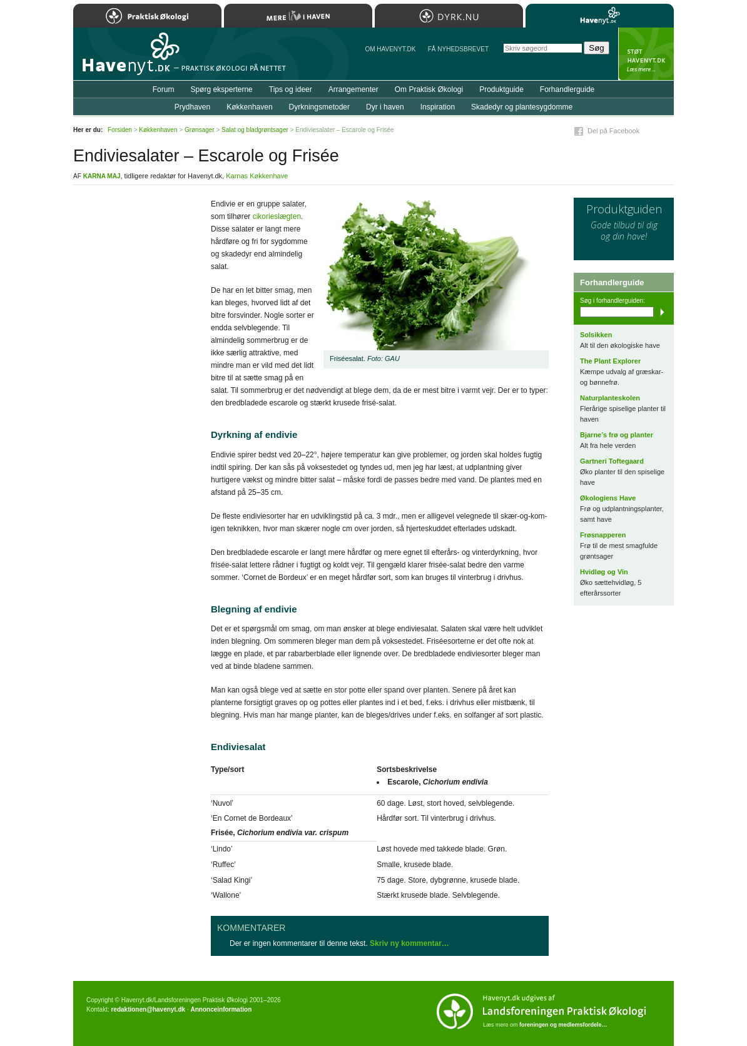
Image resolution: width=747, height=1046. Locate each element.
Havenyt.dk (600, 16)
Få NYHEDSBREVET (458, 49)
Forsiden (120, 129)
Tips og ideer (290, 89)
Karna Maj (102, 176)
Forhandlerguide (567, 89)
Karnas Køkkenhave (257, 176)
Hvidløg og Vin (604, 572)
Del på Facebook (613, 131)
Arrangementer (353, 89)
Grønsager (200, 129)
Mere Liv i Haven (298, 16)
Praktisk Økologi (147, 16)
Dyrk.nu (449, 16)
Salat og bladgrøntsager (254, 129)
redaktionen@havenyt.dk (148, 1009)
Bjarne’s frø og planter (616, 435)
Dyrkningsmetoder (319, 107)
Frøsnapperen (603, 535)
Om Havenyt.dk (390, 49)
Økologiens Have (608, 498)
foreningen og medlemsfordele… (563, 1025)
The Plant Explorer (610, 361)
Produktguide (501, 89)
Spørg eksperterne (221, 89)
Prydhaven (192, 107)
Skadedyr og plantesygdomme (521, 107)
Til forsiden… (128, 58)
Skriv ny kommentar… (409, 943)
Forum (164, 89)
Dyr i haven (385, 107)
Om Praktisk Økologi (429, 89)
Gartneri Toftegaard (612, 461)
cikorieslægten (277, 216)
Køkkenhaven (249, 107)
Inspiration (437, 107)
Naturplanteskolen (610, 398)
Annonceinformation (221, 1009)
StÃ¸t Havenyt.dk (646, 54)
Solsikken (596, 334)
